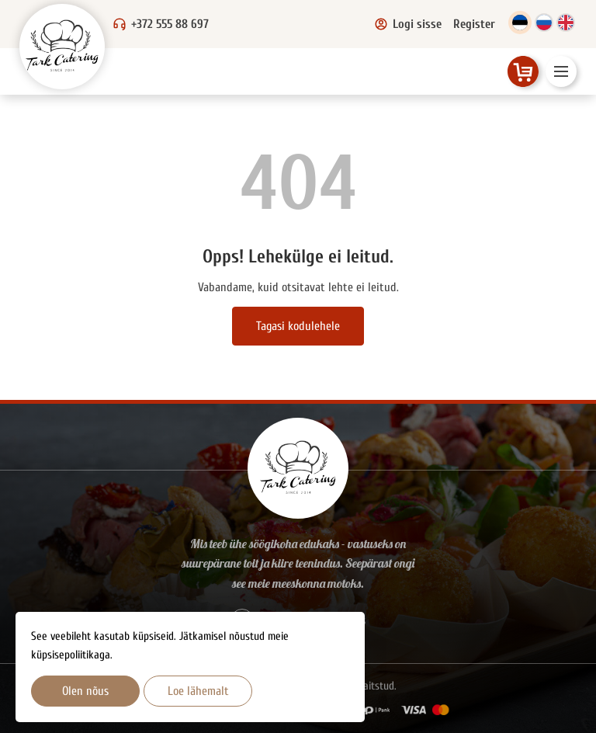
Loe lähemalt (198, 691)
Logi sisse (408, 24)
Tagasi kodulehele (298, 326)
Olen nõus (85, 691)
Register (474, 24)
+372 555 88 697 (170, 24)
